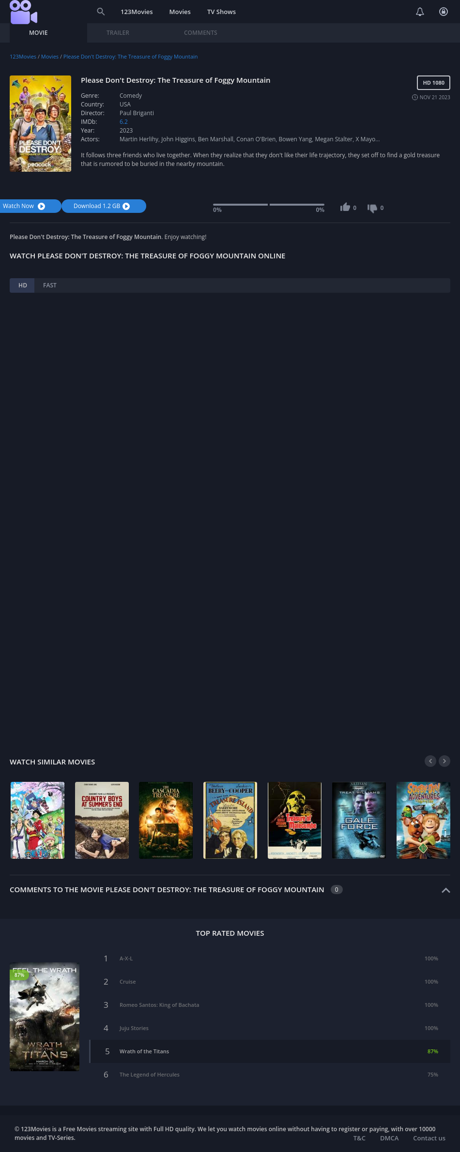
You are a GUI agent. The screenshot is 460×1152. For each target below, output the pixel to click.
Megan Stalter (334, 139)
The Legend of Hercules (150, 1074)
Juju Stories (134, 1028)
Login (443, 11)
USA (125, 104)
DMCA (389, 1138)
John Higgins (178, 139)
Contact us (429, 1138)
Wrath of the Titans (144, 1051)
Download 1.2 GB (103, 206)
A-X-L (126, 958)
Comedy (131, 95)
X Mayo (365, 139)
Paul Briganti (137, 113)
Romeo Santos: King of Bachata (159, 1004)
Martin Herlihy (139, 139)
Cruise (128, 981)
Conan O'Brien (256, 139)
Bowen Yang (295, 139)
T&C (359, 1138)
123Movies (137, 11)
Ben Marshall (215, 139)
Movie (38, 33)
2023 (126, 130)
